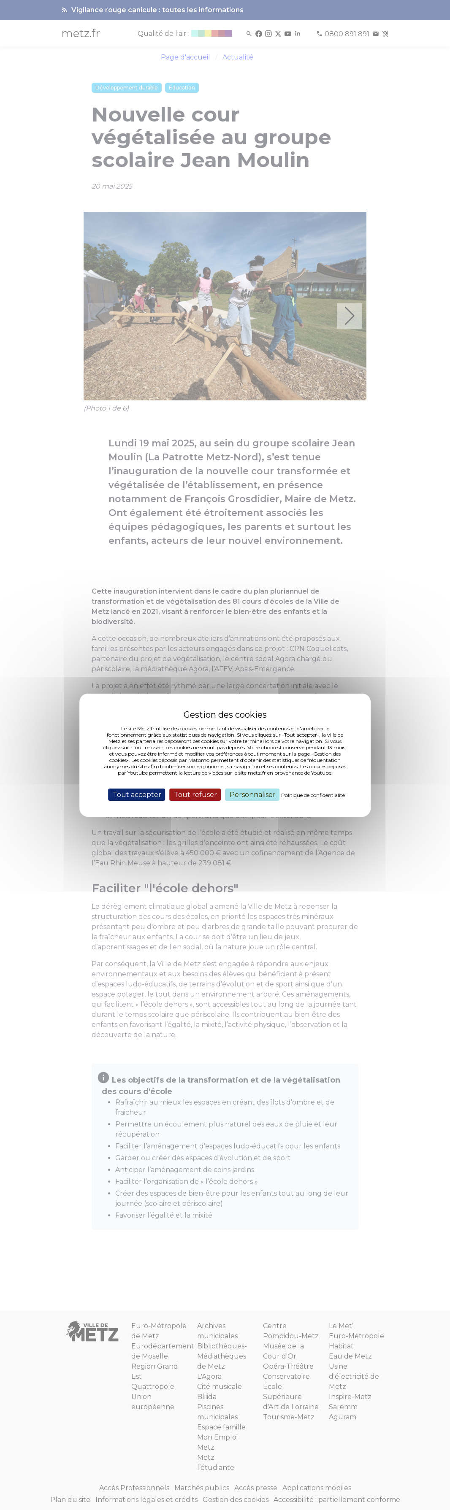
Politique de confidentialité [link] (313, 794)
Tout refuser (195, 794)
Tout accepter (137, 794)
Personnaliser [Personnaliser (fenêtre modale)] (253, 794)
